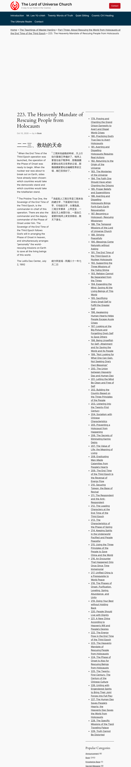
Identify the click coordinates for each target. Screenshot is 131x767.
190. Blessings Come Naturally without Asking (102, 245)
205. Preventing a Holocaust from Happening (100, 428)
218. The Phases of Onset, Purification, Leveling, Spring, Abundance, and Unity (101, 590)
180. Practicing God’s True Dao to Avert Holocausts (102, 140)
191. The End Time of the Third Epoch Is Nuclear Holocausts (102, 256)
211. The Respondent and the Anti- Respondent (102, 499)
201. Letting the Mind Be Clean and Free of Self (102, 383)
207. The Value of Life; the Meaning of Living (102, 449)
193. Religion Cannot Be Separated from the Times (102, 277)
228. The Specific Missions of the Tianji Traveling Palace (102, 724)
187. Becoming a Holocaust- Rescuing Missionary (102, 217)
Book (39, 133)
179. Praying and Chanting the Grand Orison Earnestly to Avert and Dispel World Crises (101, 125)
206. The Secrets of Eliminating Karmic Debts (101, 439)
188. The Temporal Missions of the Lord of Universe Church (102, 228)
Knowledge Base (93, 762)
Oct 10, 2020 (23, 133)
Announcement (92, 753)
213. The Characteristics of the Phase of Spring (101, 523)
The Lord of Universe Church (46, 4)
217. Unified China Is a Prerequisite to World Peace (102, 576)
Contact (114, 6)
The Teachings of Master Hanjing (37, 30)
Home (14, 30)
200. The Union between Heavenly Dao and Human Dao (102, 372)
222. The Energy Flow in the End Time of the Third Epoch (102, 636)
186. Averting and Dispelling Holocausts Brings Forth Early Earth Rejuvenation (100, 203)
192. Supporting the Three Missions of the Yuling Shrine (101, 266)
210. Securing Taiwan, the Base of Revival (102, 488)
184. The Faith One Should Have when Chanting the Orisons (102, 182)
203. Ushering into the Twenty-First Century (101, 407)
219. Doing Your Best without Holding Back (102, 604)
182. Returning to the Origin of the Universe (102, 164)
